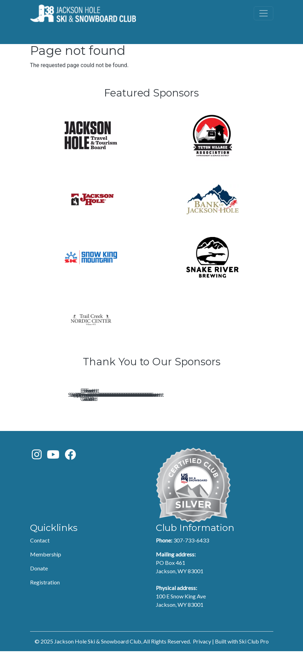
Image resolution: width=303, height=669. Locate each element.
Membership (45, 572)
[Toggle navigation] (263, 13)
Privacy (202, 659)
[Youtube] (53, 474)
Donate (39, 586)
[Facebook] (70, 474)
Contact (40, 558)
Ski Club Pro (254, 659)
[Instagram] (37, 474)
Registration (45, 600)
